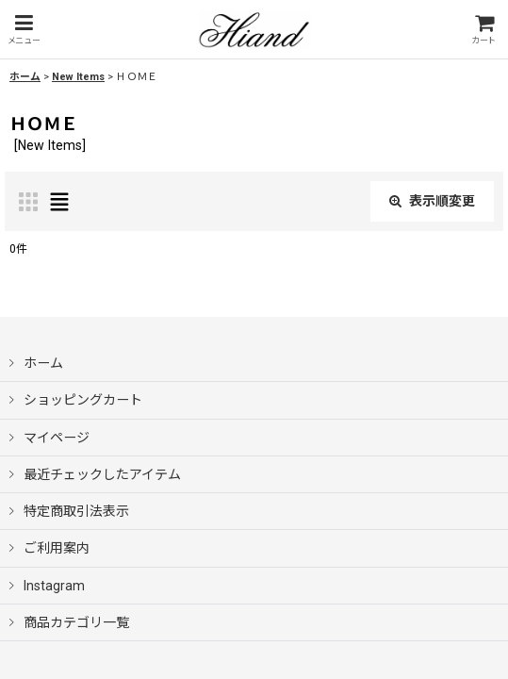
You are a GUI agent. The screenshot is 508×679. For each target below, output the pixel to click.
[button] (23, 29)
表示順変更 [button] (432, 200)
